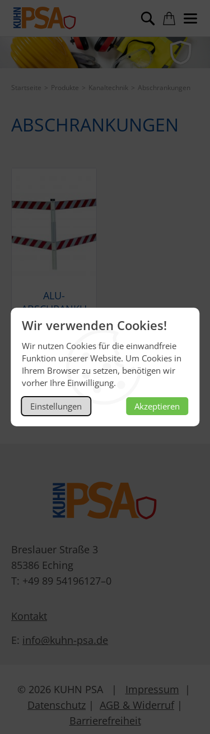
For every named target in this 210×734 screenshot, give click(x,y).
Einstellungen (56, 406)
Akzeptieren (157, 406)
